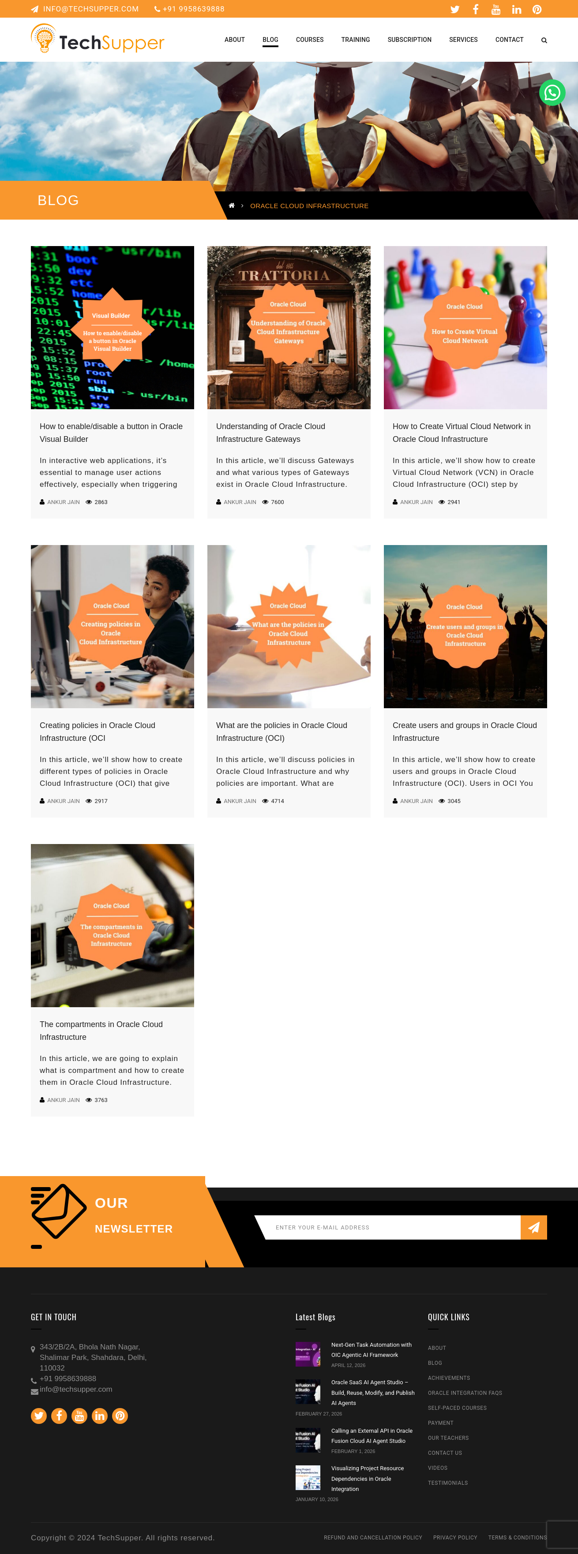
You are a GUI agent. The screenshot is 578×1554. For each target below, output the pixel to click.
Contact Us (445, 1453)
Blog (435, 1363)
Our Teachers (448, 1438)
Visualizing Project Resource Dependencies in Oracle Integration (367, 1478)
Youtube (496, 9)
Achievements (449, 1378)
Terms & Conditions (517, 1538)
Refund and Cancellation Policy (373, 1538)
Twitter (455, 9)
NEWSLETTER (134, 1229)
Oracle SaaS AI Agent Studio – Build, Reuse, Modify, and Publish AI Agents (373, 1392)
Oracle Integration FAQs (465, 1393)
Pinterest (537, 9)
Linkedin (517, 9)
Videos (438, 1468)
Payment (441, 1423)
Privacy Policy (455, 1538)
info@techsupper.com (85, 8)
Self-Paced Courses (457, 1408)
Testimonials (448, 1483)
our (111, 1203)
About (437, 1348)
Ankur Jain (63, 502)
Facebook (476, 9)
